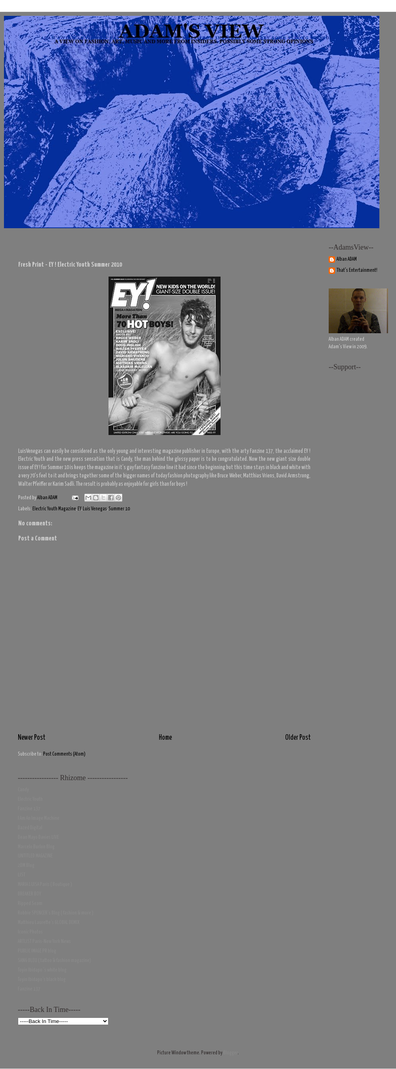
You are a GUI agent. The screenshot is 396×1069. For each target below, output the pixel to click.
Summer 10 (119, 509)
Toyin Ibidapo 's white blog (42, 970)
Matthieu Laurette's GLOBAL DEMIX (49, 922)
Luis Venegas (95, 509)
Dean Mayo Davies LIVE (38, 837)
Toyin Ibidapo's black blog (42, 979)
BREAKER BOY (29, 894)
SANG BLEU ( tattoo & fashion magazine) (54, 960)
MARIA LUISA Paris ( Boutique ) (45, 884)
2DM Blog (26, 865)
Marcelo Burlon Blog (36, 846)
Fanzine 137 (29, 808)
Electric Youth (30, 799)
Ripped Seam (30, 903)
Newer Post (32, 737)
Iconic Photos (30, 932)
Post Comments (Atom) (64, 754)
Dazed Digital (30, 827)
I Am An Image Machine (38, 818)
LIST (21, 875)
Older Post (298, 737)
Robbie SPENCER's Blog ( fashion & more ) (55, 913)
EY (79, 509)
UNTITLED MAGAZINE (35, 856)
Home (165, 737)
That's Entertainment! (357, 270)
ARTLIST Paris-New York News (44, 941)
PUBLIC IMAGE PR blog (37, 951)
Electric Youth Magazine (54, 509)
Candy (23, 789)
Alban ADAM (347, 259)
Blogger (230, 1053)
